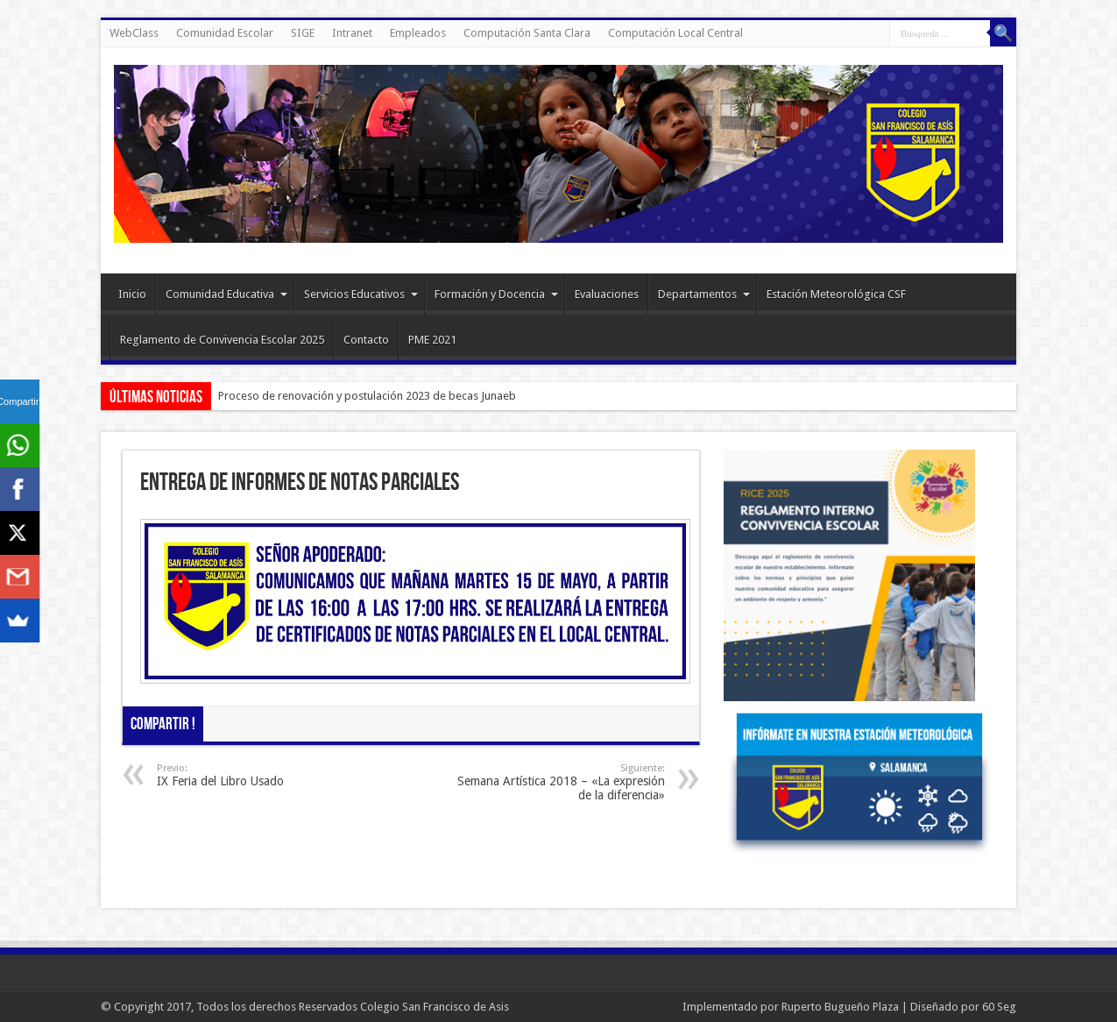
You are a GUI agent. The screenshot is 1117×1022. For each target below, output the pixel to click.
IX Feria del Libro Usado (264, 775)
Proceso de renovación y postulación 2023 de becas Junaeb (367, 395)
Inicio (132, 294)
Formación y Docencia (496, 294)
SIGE (303, 32)
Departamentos (704, 294)
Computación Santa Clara (526, 32)
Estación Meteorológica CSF (836, 294)
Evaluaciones (607, 294)
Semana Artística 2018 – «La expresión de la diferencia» (557, 782)
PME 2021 (432, 339)
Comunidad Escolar (224, 32)
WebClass (134, 32)
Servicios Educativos (361, 294)
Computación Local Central (675, 32)
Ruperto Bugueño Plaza (840, 1006)
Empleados (418, 32)
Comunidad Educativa (226, 294)
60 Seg (999, 1006)
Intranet (352, 32)
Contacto (366, 339)
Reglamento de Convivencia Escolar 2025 (222, 339)
